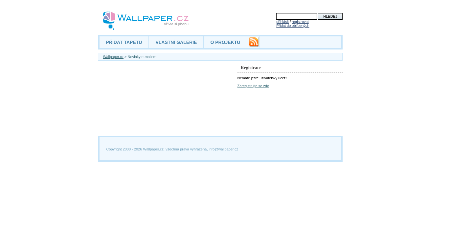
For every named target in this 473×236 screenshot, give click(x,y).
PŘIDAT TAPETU (124, 42)
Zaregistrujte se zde (253, 86)
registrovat (300, 22)
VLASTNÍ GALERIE (176, 42)
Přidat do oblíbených (292, 26)
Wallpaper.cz (113, 57)
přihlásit (282, 22)
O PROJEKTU (225, 42)
